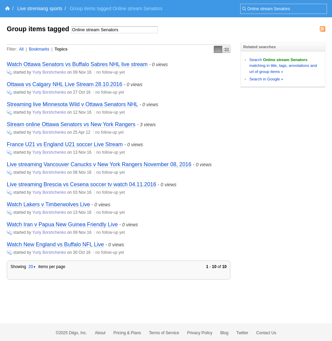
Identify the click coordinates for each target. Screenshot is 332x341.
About (100, 332)
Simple (218, 49)
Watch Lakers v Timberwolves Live (48, 204)
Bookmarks (39, 49)
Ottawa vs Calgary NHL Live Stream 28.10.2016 (64, 84)
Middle (226, 49)
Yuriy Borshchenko (49, 72)
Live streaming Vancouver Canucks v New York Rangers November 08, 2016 (99, 164)
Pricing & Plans (127, 332)
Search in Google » (266, 79)
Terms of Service (164, 332)
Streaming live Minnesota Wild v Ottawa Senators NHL (72, 104)
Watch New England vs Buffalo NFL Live (55, 244)
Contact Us (266, 332)
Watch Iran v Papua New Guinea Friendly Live (62, 224)
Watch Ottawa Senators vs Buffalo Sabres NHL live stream (77, 64)
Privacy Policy (199, 332)
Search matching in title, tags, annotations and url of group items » (283, 65)
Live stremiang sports (39, 8)
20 (32, 266)
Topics (61, 49)
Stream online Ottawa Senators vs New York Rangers (71, 124)
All (21, 49)
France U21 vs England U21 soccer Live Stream (65, 144)
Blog (224, 332)
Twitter (242, 332)
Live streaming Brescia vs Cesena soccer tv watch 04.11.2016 (81, 184)
